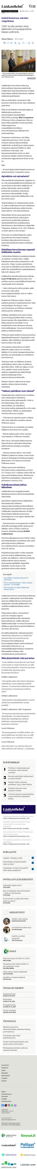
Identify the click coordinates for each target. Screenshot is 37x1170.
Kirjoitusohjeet (5, 1075)
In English (4, 1099)
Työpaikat (4, 1078)
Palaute (3, 1092)
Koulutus (4, 1081)
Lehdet (3, 1070)
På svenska (4, 1096)
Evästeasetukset (6, 1101)
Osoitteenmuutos (6, 1094)
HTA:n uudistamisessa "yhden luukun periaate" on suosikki (18, 584)
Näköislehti (4, 1073)
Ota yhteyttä (5, 1065)
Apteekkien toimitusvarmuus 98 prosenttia (16, 579)
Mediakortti (4, 1068)
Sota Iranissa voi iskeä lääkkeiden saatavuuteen (16, 588)
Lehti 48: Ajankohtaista (10, 11)
